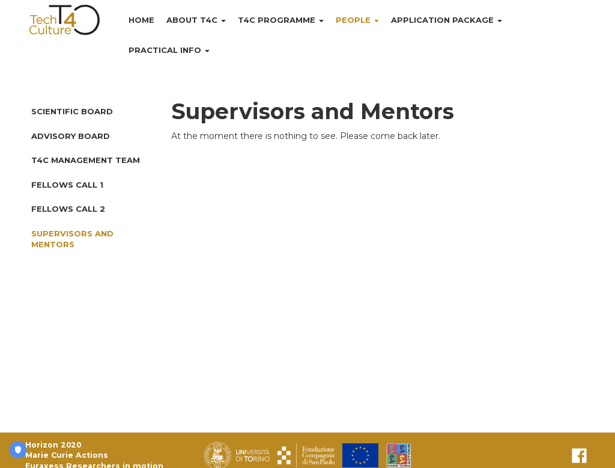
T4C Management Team (85, 160)
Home (141, 20)
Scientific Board (72, 111)
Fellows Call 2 (68, 209)
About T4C (196, 20)
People (357, 20)
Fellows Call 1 (67, 184)
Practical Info (169, 50)
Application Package (446, 20)
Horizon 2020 (53, 444)
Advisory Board (70, 136)
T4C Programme (281, 20)
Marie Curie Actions (66, 455)
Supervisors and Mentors (72, 239)
